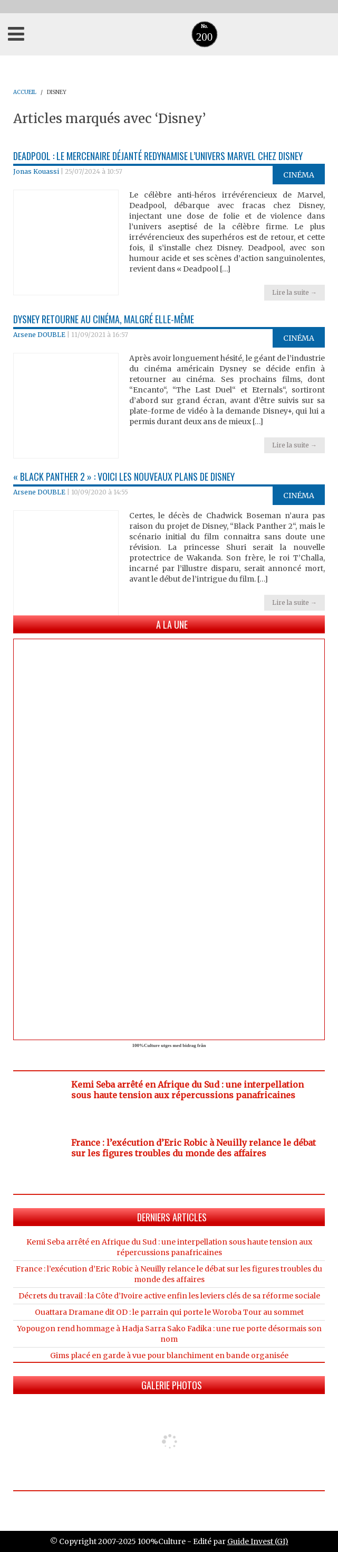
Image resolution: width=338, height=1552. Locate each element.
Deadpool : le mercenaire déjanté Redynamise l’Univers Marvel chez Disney (158, 156)
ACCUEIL (24, 92)
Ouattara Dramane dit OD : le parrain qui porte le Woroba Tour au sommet (169, 1312)
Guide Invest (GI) (257, 1541)
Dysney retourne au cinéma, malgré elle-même (103, 319)
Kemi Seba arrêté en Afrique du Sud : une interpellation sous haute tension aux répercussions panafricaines (187, 1089)
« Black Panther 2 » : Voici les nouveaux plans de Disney (124, 476)
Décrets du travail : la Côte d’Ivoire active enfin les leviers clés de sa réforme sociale (169, 1296)
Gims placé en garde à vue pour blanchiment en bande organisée (169, 1355)
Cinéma (298, 175)
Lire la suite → (294, 292)
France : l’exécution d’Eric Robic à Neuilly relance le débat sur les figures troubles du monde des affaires (193, 1147)
